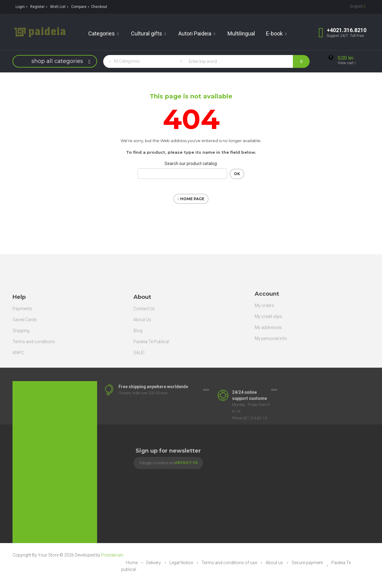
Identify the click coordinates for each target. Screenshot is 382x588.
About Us (142, 353)
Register (37, 7)
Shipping (21, 364)
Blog (137, 364)
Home (132, 562)
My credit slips (268, 345)
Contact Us (144, 342)
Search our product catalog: (191, 163)
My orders (264, 334)
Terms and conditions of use (230, 562)
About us (275, 562)
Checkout (99, 7)
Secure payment (308, 562)
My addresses (268, 356)
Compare (78, 7)
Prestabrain (112, 555)
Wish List (58, 7)
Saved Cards (25, 353)
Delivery (154, 562)
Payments (22, 342)
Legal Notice (181, 562)
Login (20, 7)
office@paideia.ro (36, 481)
